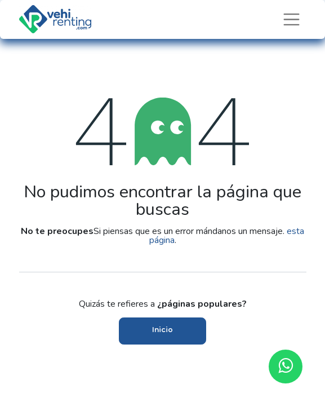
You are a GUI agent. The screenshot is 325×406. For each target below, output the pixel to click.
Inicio (162, 330)
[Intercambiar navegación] (291, 19)
